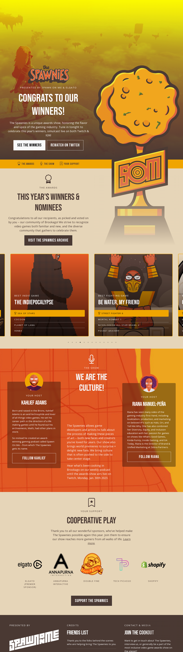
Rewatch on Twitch (65, 145)
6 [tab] (87, 340)
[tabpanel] (133, 296)
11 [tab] (107, 340)
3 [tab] (75, 340)
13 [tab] (115, 340)
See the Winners (29, 145)
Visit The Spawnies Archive (48, 242)
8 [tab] (95, 340)
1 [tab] (67, 340)
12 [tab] (111, 340)
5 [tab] (83, 340)
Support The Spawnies (91, 602)
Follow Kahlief (34, 459)
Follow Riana (149, 458)
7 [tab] (91, 340)
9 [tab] (99, 340)
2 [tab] (71, 340)
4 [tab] (79, 340)
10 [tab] (103, 340)
